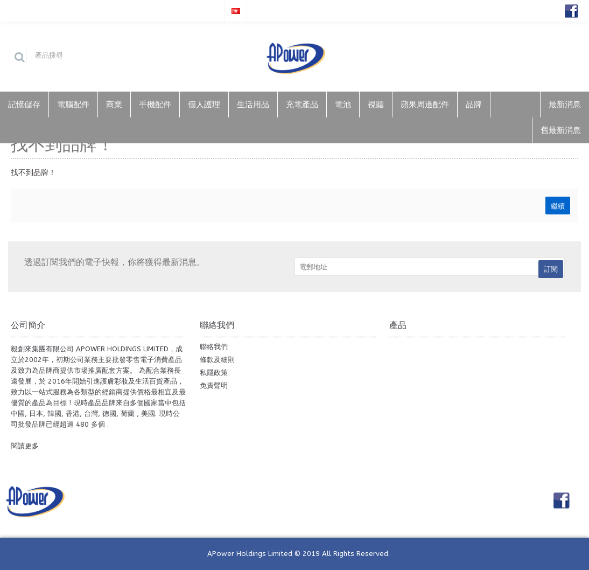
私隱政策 (214, 373)
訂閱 (551, 269)
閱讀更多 (25, 446)
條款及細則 (217, 360)
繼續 (558, 205)
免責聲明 (214, 385)
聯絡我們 (214, 347)
